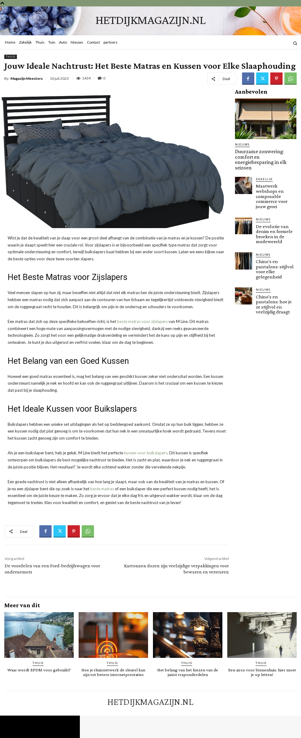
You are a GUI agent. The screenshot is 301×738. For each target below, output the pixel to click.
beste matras (102, 488)
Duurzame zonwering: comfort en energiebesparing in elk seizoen (265, 153)
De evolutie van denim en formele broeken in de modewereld (275, 209)
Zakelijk (263, 166)
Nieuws (241, 144)
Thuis (10, 57)
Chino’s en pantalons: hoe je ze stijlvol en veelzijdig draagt (274, 264)
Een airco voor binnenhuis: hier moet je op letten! (262, 671)
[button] (295, 43)
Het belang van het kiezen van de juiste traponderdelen (187, 671)
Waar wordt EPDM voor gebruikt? (39, 669)
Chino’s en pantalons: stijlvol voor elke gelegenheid (274, 236)
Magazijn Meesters (26, 78)
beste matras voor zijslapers (142, 321)
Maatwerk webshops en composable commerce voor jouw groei (275, 179)
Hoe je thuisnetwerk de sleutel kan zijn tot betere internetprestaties (113, 671)
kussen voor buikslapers (145, 452)
